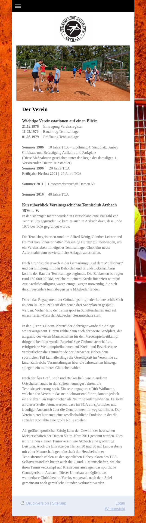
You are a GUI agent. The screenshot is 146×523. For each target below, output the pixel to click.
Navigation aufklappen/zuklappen (73, 6)
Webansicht (115, 509)
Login (120, 503)
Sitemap (59, 503)
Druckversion (35, 503)
